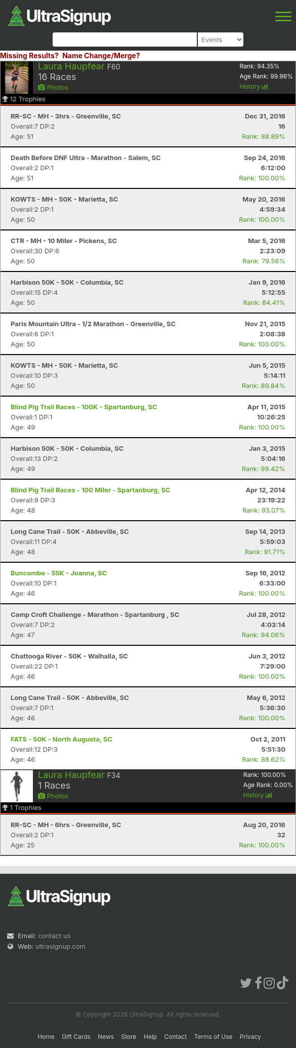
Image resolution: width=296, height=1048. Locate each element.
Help (150, 1036)
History (254, 86)
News (106, 1036)
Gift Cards (76, 1036)
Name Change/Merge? (101, 55)
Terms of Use (213, 1036)
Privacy (250, 1036)
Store (129, 1036)
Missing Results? (29, 55)
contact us (54, 935)
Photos (53, 87)
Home (46, 1036)
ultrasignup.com (60, 946)
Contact (175, 1036)
